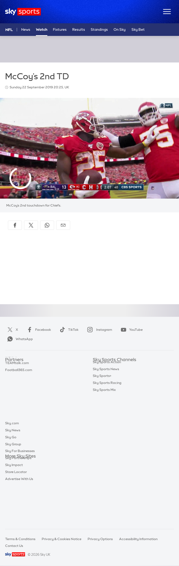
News (25, 29)
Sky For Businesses (20, 491)
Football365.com (18, 387)
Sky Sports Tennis (106, 408)
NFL (9, 29)
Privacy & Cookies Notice (61, 539)
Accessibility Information (138, 539)
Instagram (98, 330)
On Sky (120, 29)
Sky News (12, 470)
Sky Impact (14, 505)
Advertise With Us (19, 519)
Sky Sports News (106, 422)
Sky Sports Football (108, 380)
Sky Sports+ (102, 429)
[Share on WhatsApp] (47, 225)
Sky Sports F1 (103, 401)
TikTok (68, 330)
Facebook (38, 330)
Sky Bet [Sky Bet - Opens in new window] (138, 29)
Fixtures (60, 29)
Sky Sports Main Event (110, 366)
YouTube (131, 330)
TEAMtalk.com (17, 380)
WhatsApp (19, 339)
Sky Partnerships (18, 498)
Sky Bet (11, 366)
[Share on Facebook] (15, 225)
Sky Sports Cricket (107, 387)
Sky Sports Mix (104, 443)
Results (78, 29)
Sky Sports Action (107, 415)
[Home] (23, 12)
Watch (41, 29)
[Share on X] (31, 225)
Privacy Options (100, 539)
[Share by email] (63, 225)
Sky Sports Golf (105, 394)
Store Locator (16, 512)
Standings (99, 29)
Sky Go (10, 477)
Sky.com (12, 463)
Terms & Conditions (20, 539)
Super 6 (11, 373)
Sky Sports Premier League (114, 373)
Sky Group (13, 484)
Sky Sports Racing (107, 436)
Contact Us (14, 545)
